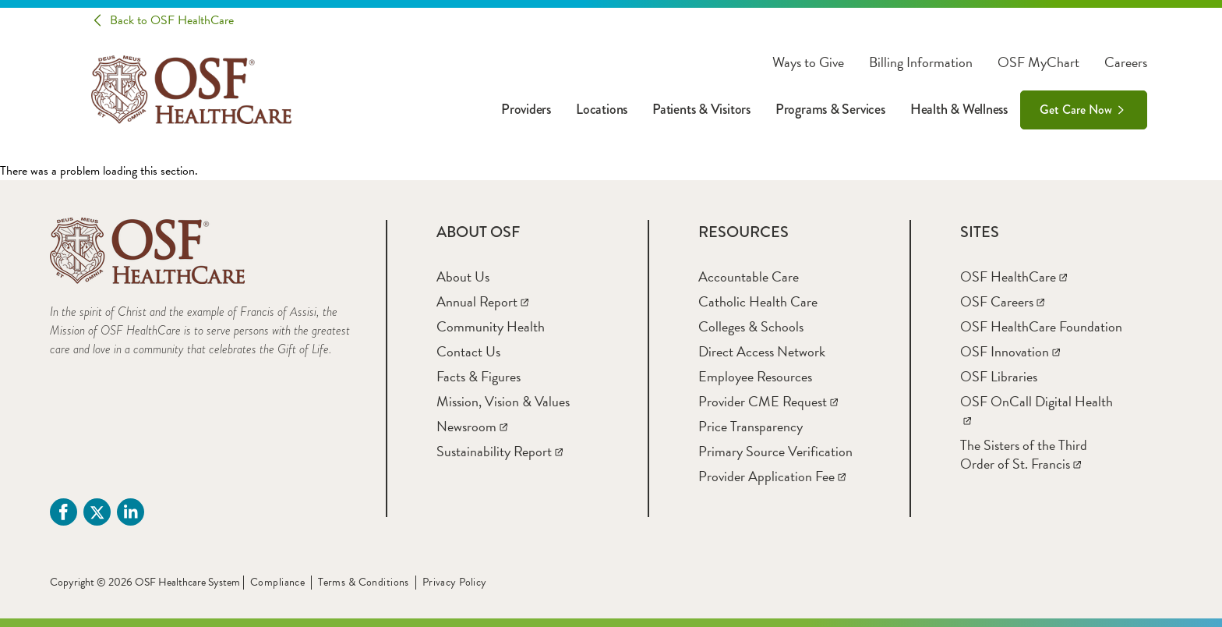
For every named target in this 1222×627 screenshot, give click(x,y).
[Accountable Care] (748, 276)
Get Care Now (1076, 110)
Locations (601, 109)
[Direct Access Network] (761, 351)
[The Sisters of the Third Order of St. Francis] (1023, 454)
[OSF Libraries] (998, 376)
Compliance (277, 582)
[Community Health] (490, 326)
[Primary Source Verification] (775, 451)
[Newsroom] (471, 426)
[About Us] (462, 276)
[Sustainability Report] (499, 451)
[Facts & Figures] (478, 376)
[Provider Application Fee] (772, 476)
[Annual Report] (482, 301)
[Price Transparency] (750, 426)
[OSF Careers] (1002, 301)
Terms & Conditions (363, 582)
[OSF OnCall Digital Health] (1036, 410)
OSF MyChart (1038, 62)
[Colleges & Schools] (750, 326)
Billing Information (921, 62)
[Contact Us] (468, 351)
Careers (1125, 62)
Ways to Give (808, 62)
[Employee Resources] (755, 376)
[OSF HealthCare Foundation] (1041, 326)
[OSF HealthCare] (1013, 276)
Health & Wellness (959, 109)
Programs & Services (830, 109)
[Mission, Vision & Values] (503, 401)
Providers (526, 109)
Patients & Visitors (701, 109)
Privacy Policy (454, 582)
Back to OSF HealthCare (172, 20)
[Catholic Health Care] (758, 301)
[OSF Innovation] (1010, 351)
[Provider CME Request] (768, 401)
